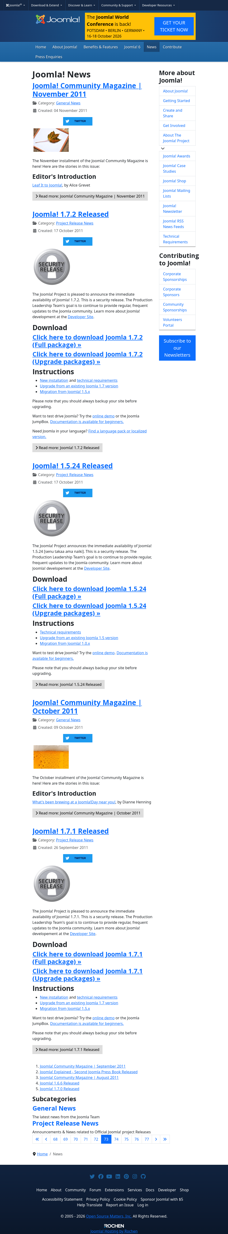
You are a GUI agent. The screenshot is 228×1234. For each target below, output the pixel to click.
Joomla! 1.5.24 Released (72, 465)
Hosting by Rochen (113, 1231)
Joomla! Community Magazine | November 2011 (87, 90)
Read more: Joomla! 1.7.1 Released (67, 1049)
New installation (54, 380)
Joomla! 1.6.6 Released (59, 1083)
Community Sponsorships (175, 307)
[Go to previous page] (46, 1139)
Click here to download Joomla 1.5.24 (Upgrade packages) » (89, 609)
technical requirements (97, 380)
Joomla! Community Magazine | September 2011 (83, 1066)
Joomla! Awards (176, 156)
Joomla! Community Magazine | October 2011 (87, 707)
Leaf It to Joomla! (47, 185)
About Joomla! (65, 47)
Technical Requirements (175, 239)
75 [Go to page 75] (126, 1139)
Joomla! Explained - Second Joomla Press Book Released (89, 1071)
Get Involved (174, 125)
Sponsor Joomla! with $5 (162, 1199)
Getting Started (176, 100)
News (151, 47)
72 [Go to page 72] (96, 1139)
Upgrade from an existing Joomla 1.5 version (79, 637)
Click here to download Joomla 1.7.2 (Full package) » (87, 341)
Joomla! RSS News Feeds (173, 223)
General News (68, 103)
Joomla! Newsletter (172, 208)
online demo (103, 416)
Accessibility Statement (62, 1199)
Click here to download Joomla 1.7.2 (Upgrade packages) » (87, 358)
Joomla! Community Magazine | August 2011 (79, 1077)
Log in (142, 1204)
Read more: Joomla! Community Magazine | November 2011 (90, 196)
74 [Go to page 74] (116, 1139)
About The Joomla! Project (176, 138)
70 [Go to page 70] (76, 1139)
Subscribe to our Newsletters (177, 348)
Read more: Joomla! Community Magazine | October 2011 (88, 813)
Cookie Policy (125, 1199)
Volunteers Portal (172, 322)
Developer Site (80, 316)
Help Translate (89, 1204)
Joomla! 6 (132, 47)
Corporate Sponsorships (175, 276)
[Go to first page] (37, 1139)
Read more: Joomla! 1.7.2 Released (67, 447)
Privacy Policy (98, 1199)
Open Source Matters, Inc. (109, 1216)
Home (40, 47)
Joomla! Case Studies (174, 168)
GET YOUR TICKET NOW (174, 26)
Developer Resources (157, 5)
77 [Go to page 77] (147, 1139)
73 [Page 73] (106, 1139)
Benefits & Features (101, 47)
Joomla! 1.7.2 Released (70, 214)
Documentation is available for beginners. (87, 421)
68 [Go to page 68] (55, 1139)
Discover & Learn (80, 5)
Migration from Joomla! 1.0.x (65, 643)
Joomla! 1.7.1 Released (70, 831)
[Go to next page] (156, 1139)
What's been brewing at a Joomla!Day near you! (73, 802)
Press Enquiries (48, 56)
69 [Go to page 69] (65, 1139)
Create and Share (172, 113)
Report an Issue (120, 1204)
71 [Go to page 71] (86, 1139)
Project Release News (74, 223)
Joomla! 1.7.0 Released (59, 1088)
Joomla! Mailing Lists (176, 193)
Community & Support (117, 5)
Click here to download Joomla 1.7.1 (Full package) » (87, 958)
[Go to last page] (165, 1139)
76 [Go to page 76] (137, 1139)
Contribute (172, 47)
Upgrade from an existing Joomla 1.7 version (79, 386)
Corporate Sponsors (172, 292)
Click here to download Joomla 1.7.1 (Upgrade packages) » (87, 975)
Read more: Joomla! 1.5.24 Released (68, 684)
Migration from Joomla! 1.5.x (65, 391)
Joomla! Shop (174, 180)
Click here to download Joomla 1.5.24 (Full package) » (89, 592)
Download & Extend (45, 5)
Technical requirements (60, 632)
